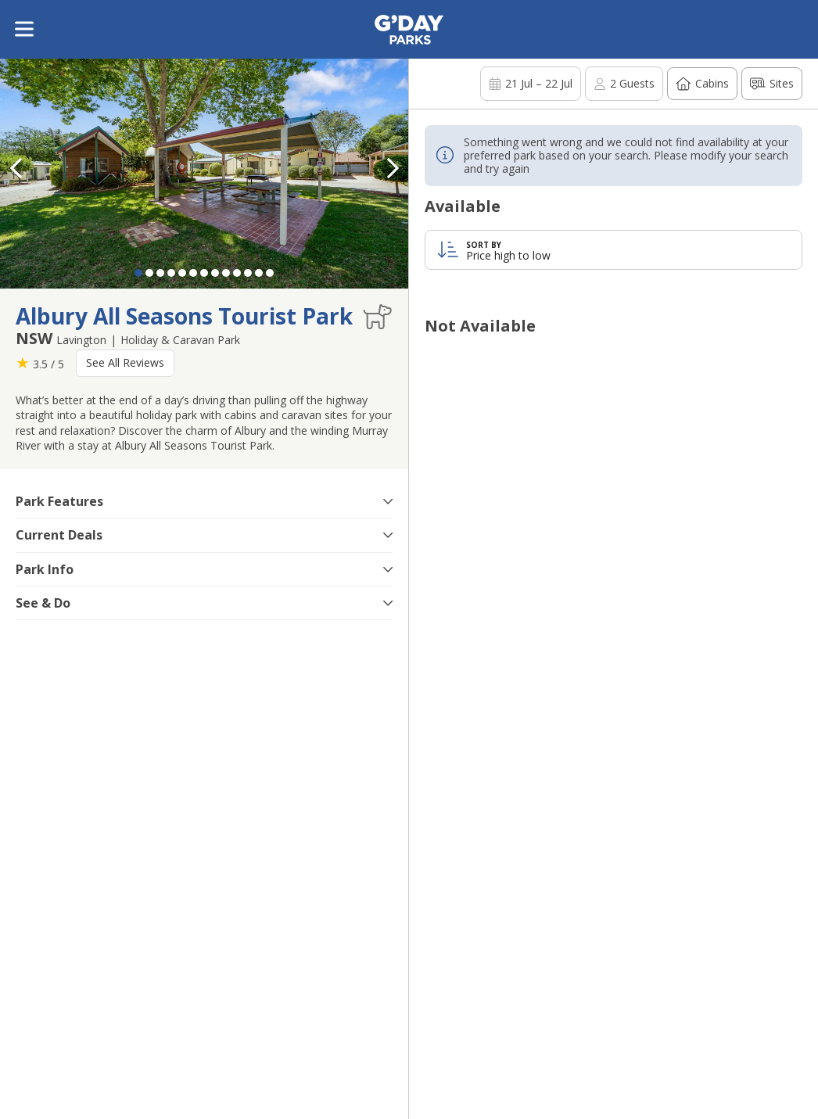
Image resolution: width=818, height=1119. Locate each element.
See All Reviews (125, 362)
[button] (392, 168)
